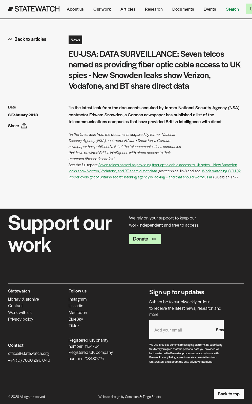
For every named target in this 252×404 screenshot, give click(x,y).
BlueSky (76, 319)
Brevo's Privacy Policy (162, 357)
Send (221, 329)
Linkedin (76, 305)
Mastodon (78, 312)
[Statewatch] (34, 9)
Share (17, 125)
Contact (15, 305)
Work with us (20, 312)
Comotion (132, 396)
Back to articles (27, 38)
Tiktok (74, 325)
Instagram (78, 299)
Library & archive (23, 299)
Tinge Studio (152, 396)
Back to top (229, 394)
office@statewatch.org (28, 353)
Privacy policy (20, 319)
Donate (145, 238)
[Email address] (180, 329)
